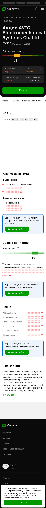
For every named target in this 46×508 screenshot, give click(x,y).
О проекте (7, 432)
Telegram (6, 478)
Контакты (7, 443)
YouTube (6, 483)
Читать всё (8, 394)
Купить (23, 90)
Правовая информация (13, 449)
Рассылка (6, 454)
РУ (5, 466)
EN (13, 466)
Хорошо (23, 502)
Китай (14, 17)
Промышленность (27, 17)
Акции (5, 17)
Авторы (6, 438)
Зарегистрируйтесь (17, 229)
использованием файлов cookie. (16, 497)
